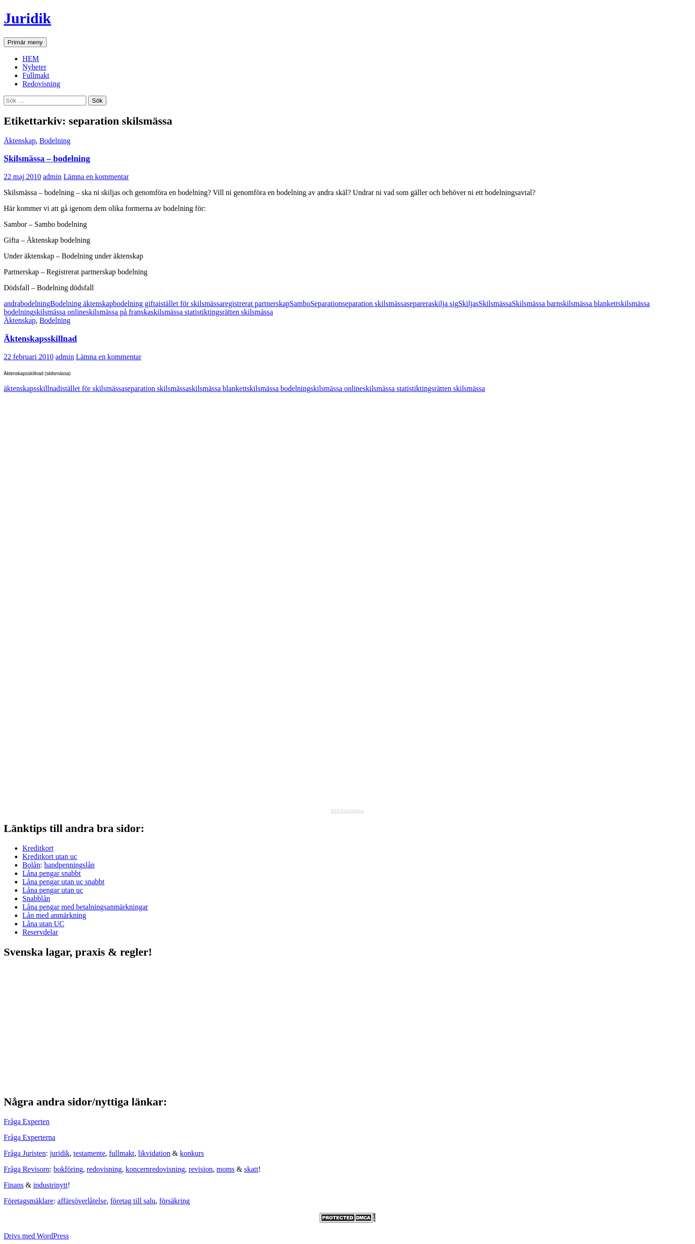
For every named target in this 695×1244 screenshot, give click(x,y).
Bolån (31, 865)
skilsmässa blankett (589, 304)
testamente (89, 1153)
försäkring (174, 1201)
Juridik (27, 18)
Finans (14, 1185)
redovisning (104, 1169)
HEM (30, 59)
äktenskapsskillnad (32, 388)
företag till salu (133, 1201)
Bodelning (54, 141)
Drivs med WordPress (36, 1236)
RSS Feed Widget (347, 810)
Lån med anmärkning (54, 915)
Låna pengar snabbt (51, 873)
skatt (251, 1169)
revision (200, 1169)
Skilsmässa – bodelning (47, 158)
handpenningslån (69, 865)
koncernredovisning (155, 1169)
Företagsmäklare (29, 1201)
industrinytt (50, 1185)
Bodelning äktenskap (81, 304)
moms (225, 1169)
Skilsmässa (495, 304)
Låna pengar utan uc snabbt (63, 882)
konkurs (192, 1153)
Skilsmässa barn (536, 304)
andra (12, 304)
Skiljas (468, 304)
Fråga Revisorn (26, 1169)
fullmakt (121, 1153)
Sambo (300, 304)
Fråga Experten (26, 1121)
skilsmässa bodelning (278, 388)
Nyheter (34, 67)
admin (52, 177)
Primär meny (25, 42)
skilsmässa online (60, 312)
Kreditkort (38, 848)
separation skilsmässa (374, 304)
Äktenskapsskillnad (40, 338)
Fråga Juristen (25, 1153)
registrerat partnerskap (255, 304)
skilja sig (444, 304)
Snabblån (36, 898)
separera (419, 304)
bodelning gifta (135, 304)
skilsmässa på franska (118, 312)
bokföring (68, 1169)
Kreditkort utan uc (49, 856)
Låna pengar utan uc (52, 890)
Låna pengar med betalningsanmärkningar (85, 907)
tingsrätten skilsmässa (240, 312)
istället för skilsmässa (190, 304)
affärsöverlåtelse (81, 1201)
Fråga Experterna (30, 1137)
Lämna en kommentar (96, 177)
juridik (60, 1153)
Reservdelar (40, 932)
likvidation (154, 1153)
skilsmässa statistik (179, 312)
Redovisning (41, 84)
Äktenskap (19, 141)
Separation (326, 304)
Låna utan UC (43, 924)
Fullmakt (35, 75)
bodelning (35, 304)
